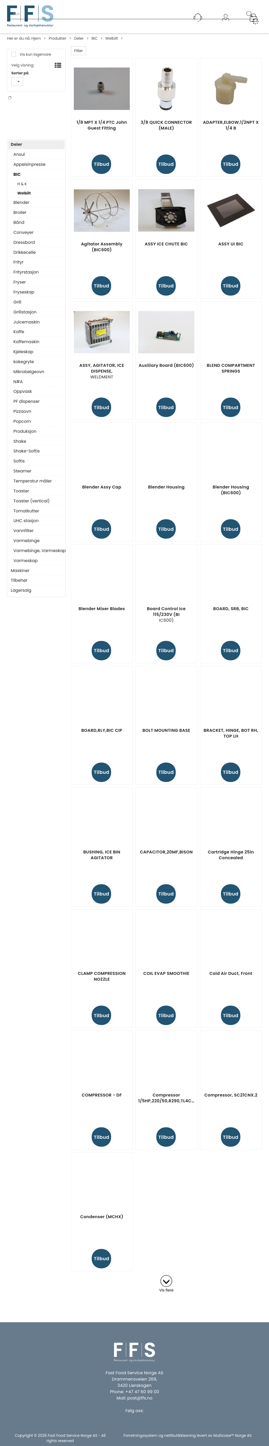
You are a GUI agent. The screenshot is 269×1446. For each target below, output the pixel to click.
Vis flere (166, 1290)
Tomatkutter (26, 515)
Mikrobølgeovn (28, 376)
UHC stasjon (26, 525)
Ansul (19, 158)
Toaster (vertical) (31, 505)
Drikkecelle (24, 256)
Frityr (18, 266)
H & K (22, 188)
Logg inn (226, 24)
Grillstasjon (25, 316)
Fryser (19, 286)
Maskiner (20, 575)
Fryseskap (23, 296)
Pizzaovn (22, 415)
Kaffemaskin (26, 346)
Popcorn (22, 425)
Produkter (57, 38)
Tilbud (101, 164)
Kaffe (18, 336)
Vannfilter (23, 535)
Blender (21, 206)
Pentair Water (32, 123)
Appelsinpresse (29, 168)
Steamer (22, 475)
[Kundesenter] (198, 18)
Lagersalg (21, 594)
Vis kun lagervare (35, 54)
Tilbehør (19, 584)
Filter (78, 50)
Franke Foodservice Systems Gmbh (35, 110)
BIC (94, 38)
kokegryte (23, 366)
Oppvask (22, 395)
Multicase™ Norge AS (233, 1435)
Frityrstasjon (26, 276)
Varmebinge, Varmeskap (37, 555)
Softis (19, 465)
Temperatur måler (32, 485)
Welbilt (111, 38)
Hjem (36, 38)
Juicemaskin (26, 326)
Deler (79, 38)
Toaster (21, 495)
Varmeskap (25, 565)
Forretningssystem (140, 1435)
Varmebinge (26, 545)
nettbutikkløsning (180, 1435)
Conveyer (23, 236)
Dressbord (24, 246)
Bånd (18, 226)
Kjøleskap (23, 356)
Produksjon (25, 435)
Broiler (20, 216)
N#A (23, 116)
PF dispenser (26, 405)
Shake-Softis (26, 455)
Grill (17, 306)
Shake (19, 445)
